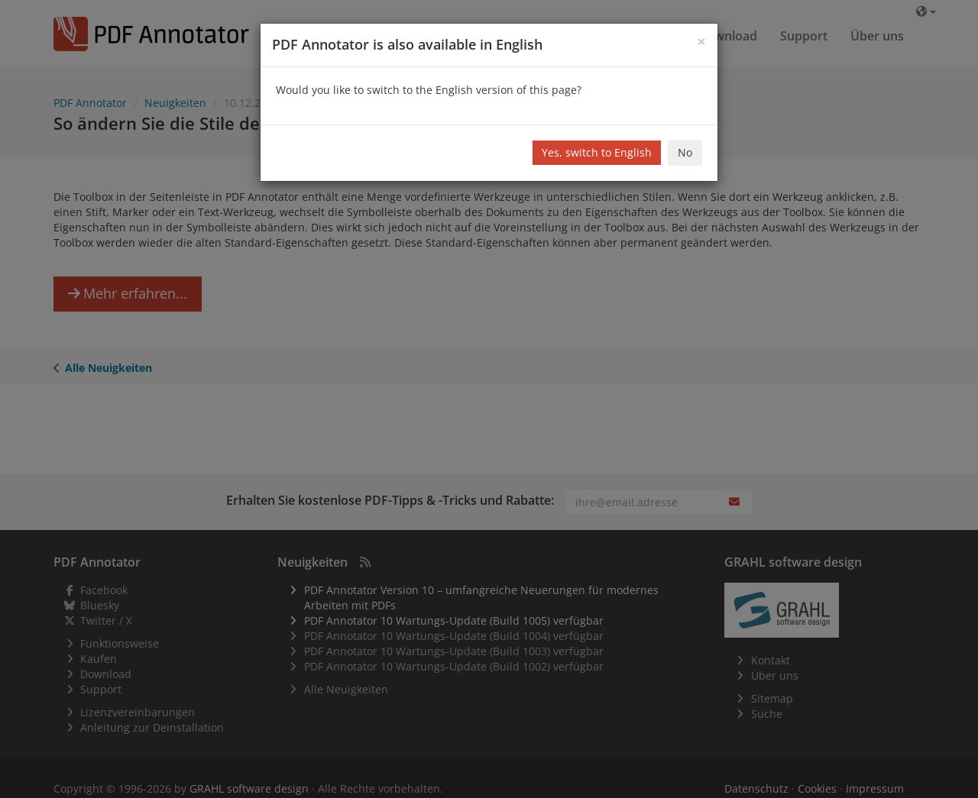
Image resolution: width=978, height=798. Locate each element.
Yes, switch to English (597, 152)
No (685, 152)
